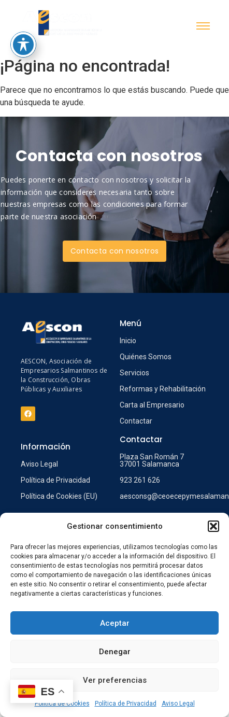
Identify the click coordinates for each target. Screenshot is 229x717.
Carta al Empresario (152, 405)
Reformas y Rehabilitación (163, 389)
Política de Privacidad (125, 703)
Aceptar (115, 623)
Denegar (115, 651)
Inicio (128, 340)
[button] (213, 526)
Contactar (136, 421)
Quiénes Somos (145, 357)
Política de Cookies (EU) (59, 496)
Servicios (134, 373)
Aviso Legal (178, 703)
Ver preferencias (115, 680)
